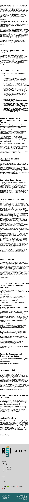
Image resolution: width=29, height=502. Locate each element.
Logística (5, 481)
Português (11, 486)
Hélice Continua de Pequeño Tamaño (6, 471)
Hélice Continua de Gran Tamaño (6, 467)
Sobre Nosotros (6, 479)
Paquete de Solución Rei (5, 464)
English (20, 486)
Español (5, 488)
